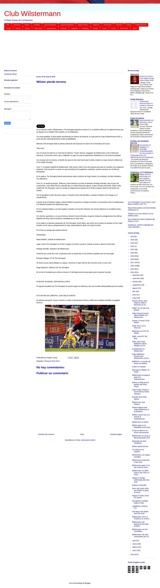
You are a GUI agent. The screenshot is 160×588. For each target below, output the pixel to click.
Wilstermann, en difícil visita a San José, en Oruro (140, 473)
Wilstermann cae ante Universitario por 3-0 (140, 536)
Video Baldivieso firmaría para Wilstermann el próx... (141, 356)
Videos (134, 28)
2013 (133, 554)
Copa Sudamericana (66, 25)
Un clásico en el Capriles (138, 451)
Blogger (87, 583)
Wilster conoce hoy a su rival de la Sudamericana (141, 417)
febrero (135, 547)
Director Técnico (83, 25)
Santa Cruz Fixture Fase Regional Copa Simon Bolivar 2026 (147, 78)
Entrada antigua (116, 434)
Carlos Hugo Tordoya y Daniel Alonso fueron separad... (140, 392)
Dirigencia (96, 25)
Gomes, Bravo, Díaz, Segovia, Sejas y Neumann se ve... (140, 303)
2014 (133, 272)
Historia (27, 28)
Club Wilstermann (32, 14)
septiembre (136, 285)
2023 (133, 243)
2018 (133, 259)
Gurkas (8, 28)
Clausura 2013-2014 (51, 361)
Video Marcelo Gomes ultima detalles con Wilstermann (140, 315)
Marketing (85, 28)
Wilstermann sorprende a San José (140, 461)
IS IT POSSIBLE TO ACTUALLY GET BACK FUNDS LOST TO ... (142, 203)
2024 (133, 240)
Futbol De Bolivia (137, 118)
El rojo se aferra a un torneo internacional (140, 431)
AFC (7, 25)
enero (134, 550)
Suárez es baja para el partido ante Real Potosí (140, 384)
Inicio (82, 434)
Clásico (27, 25)
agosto (135, 288)
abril (134, 541)
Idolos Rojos (38, 28)
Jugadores (74, 28)
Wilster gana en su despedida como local (141, 426)
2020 (133, 253)
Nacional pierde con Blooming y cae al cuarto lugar (147, 122)
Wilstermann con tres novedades (140, 530)
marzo (135, 544)
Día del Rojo (107, 25)
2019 (133, 256)
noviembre (136, 278)
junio (134, 295)
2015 (133, 269)
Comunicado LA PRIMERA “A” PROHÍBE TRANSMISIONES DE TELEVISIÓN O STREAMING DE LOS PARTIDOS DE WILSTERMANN (141, 151)
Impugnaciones (51, 28)
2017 (133, 262)
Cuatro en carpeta (138, 367)
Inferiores (64, 28)
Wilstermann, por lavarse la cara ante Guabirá (140, 524)
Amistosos (17, 25)
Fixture (129, 25)
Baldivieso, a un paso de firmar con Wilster (141, 362)
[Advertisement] (75, 50)
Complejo (37, 25)
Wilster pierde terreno (140, 446)
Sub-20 (113, 28)
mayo (134, 298)
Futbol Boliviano (137, 99)
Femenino (119, 25)
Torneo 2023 (124, 28)
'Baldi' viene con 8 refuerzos (138, 327)
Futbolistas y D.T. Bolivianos (141, 172)
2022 (133, 246)
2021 (133, 249)
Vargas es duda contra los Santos (140, 497)
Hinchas (18, 28)
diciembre (136, 275)
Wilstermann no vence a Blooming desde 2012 (141, 437)
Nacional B (134, 74)
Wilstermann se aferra (140, 422)
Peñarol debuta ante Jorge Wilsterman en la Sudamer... (140, 409)
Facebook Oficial (10, 74)
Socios (104, 28)
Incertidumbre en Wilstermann (138, 350)
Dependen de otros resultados (139, 442)
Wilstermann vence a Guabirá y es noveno (140, 518)
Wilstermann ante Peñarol (138, 403)
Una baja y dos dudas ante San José (140, 512)
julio (134, 291)
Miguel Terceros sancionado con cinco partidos (145, 176)
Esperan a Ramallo (139, 485)
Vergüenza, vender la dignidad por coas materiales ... (140, 226)
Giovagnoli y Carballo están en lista (140, 502)
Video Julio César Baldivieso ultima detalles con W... (139, 344)
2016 (133, 266)
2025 (133, 236)
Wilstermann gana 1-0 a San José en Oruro (141, 466)
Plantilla (95, 28)
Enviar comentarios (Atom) (85, 440)
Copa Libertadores (50, 25)
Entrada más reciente (46, 434)
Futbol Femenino (140, 25)
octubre (135, 282)
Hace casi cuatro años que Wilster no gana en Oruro (140, 490)
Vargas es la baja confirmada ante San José (140, 480)
